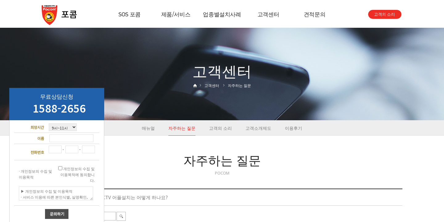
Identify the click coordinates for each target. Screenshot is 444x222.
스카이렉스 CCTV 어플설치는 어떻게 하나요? (122, 197)
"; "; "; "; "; (63, 127)
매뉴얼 (148, 128)
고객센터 (268, 14)
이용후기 (293, 128)
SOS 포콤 (129, 14)
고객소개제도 (258, 128)
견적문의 (315, 14)
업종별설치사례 (222, 14)
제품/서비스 (176, 14)
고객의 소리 (220, 128)
